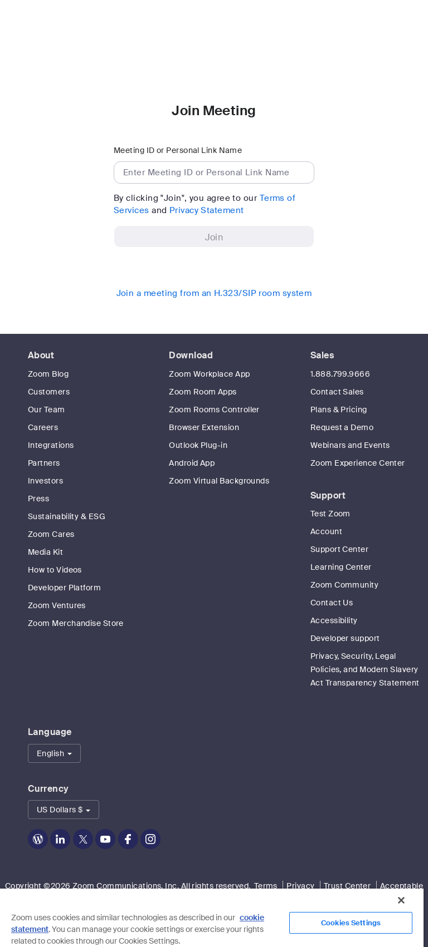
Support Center (339, 549)
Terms (266, 886)
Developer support (345, 638)
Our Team (46, 410)
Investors (45, 481)
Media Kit (45, 552)
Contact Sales (337, 392)
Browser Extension (204, 427)
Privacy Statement (206, 210)
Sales (322, 355)
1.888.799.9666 (340, 374)
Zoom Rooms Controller (214, 410)
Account (326, 531)
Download (191, 355)
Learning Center (341, 567)
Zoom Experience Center (357, 463)
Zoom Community (344, 585)
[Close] (401, 900)
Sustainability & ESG (66, 516)
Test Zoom (330, 514)
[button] (54, 753)
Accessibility (334, 620)
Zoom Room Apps (202, 392)
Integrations (51, 445)
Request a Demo (341, 427)
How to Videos (55, 570)
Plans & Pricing (338, 410)
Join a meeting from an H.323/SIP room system (214, 293)
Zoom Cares (51, 534)
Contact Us (331, 603)
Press (38, 499)
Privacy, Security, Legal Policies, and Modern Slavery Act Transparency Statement (365, 669)
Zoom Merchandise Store (76, 623)
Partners (44, 463)
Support (328, 495)
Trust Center (347, 886)
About (41, 355)
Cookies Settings (351, 923)
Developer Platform (64, 588)
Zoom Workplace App (209, 374)
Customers (49, 392)
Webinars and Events (350, 445)
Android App (192, 463)
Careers (43, 427)
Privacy (300, 886)
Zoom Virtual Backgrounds (219, 481)
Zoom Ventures (57, 605)
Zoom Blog (48, 374)
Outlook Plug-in (198, 445)
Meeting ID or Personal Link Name (178, 150)
